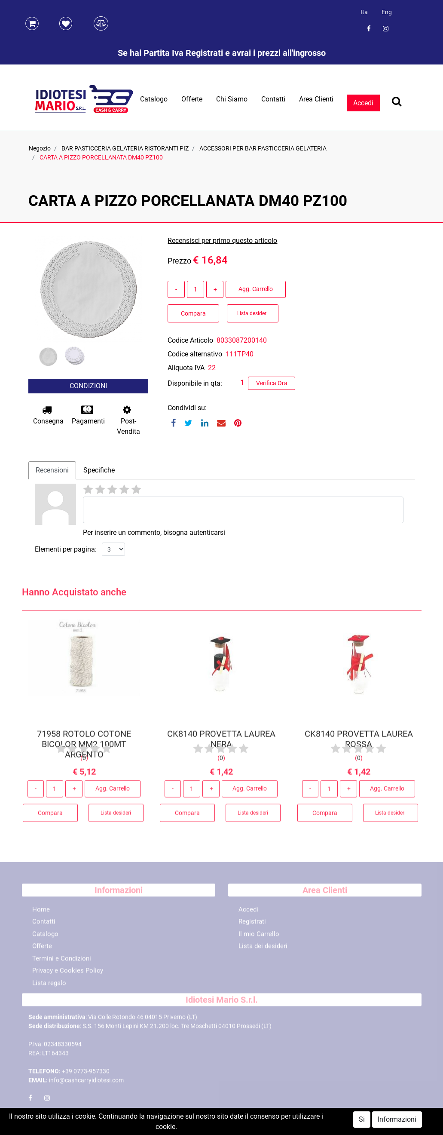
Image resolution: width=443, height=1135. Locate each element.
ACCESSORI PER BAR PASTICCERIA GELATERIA (263, 148)
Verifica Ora (271, 383)
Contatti (273, 99)
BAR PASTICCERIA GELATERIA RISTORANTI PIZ (125, 148)
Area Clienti (316, 99)
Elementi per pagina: (66, 549)
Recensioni (52, 470)
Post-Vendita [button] (128, 420)
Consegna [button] (48, 415)
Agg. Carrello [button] (255, 288)
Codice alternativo (195, 354)
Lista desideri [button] (252, 313)
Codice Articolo (190, 340)
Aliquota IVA (186, 368)
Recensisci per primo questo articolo (222, 240)
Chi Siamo (231, 99)
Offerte (191, 99)
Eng (387, 12)
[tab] (52, 470)
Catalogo (154, 99)
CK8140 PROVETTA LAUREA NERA (221, 741)
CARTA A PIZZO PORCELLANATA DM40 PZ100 (101, 157)
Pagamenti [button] (88, 415)
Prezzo (179, 260)
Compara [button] (193, 313)
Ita (364, 12)
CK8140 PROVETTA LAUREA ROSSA (359, 741)
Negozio (40, 148)
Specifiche (99, 470)
